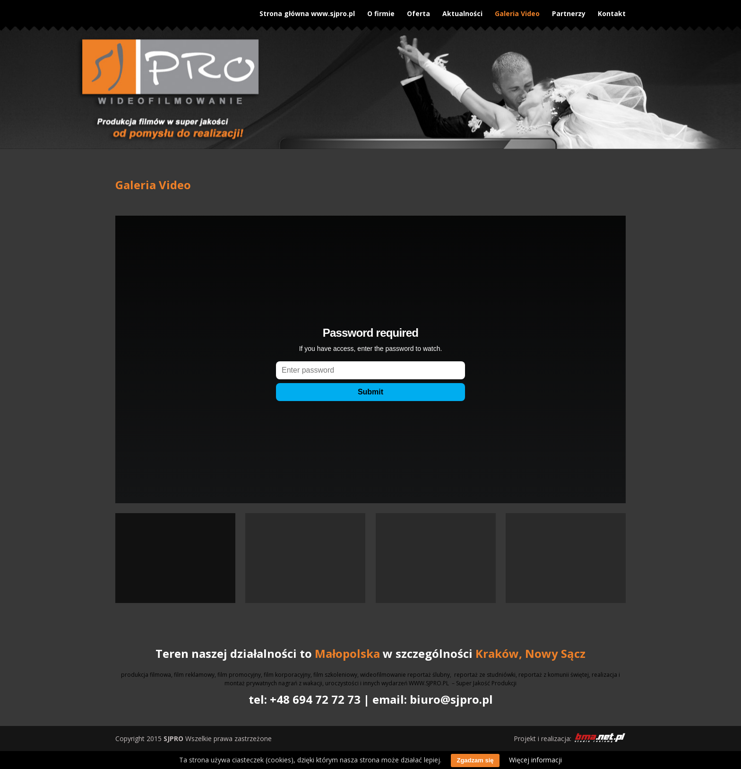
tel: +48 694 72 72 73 (305, 699)
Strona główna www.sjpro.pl (307, 11)
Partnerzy (569, 11)
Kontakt (612, 11)
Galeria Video (517, 11)
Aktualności (462, 11)
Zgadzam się (475, 760)
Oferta (418, 11)
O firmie (381, 11)
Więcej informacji (535, 759)
